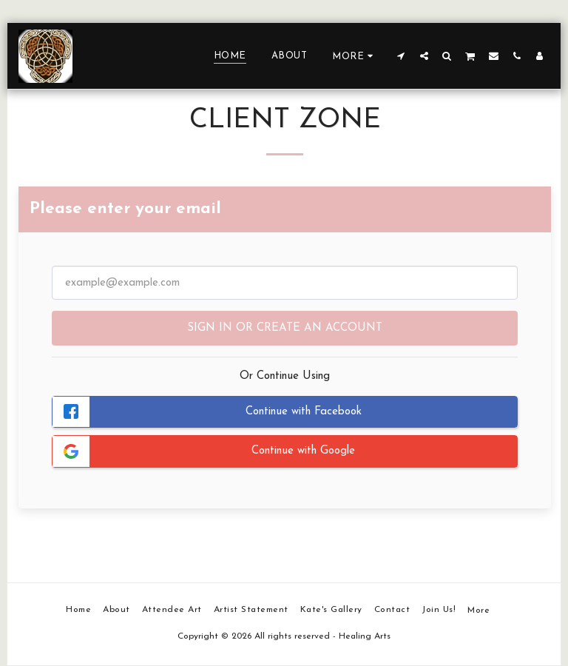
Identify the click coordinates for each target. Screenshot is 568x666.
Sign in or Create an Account (284, 328)
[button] (401, 55)
